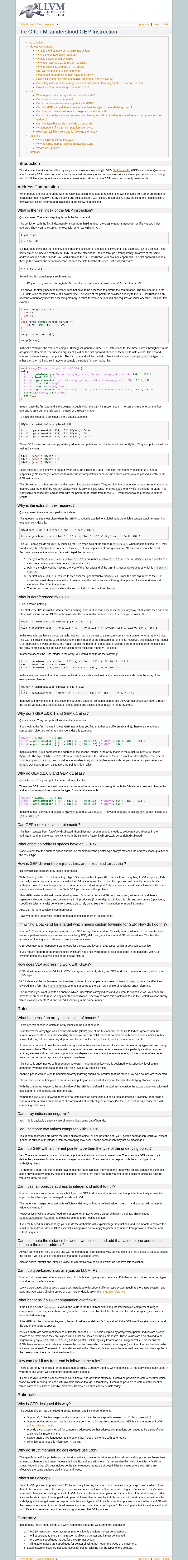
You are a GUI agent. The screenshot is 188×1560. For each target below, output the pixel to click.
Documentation (46, 24)
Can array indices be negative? (54, 99)
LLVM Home (25, 24)
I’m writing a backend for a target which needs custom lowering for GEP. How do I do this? (89, 82)
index (166, 24)
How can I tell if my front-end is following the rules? (66, 131)
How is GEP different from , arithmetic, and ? (75, 78)
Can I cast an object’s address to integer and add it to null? (71, 111)
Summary (34, 151)
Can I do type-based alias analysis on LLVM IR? (65, 123)
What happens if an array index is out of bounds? (65, 95)
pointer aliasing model (40, 1418)
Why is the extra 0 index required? (56, 54)
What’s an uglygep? (48, 147)
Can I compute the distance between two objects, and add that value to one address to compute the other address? (89, 1236)
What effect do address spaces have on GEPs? (64, 74)
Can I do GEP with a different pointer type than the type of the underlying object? (84, 107)
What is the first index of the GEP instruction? (63, 50)
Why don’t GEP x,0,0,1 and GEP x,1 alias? (61, 62)
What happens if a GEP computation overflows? (64, 127)
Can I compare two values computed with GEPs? (65, 103)
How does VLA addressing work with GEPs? (62, 87)
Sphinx (161, 1557)
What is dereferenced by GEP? (54, 58)
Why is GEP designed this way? (55, 139)
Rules (32, 91)
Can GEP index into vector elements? (58, 70)
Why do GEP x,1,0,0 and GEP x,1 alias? (60, 66)
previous (144, 24)
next (156, 24)
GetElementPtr (122, 169)
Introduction (36, 42)
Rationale (34, 135)
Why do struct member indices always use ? (64, 143)
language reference (113, 1284)
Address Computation (42, 46)
